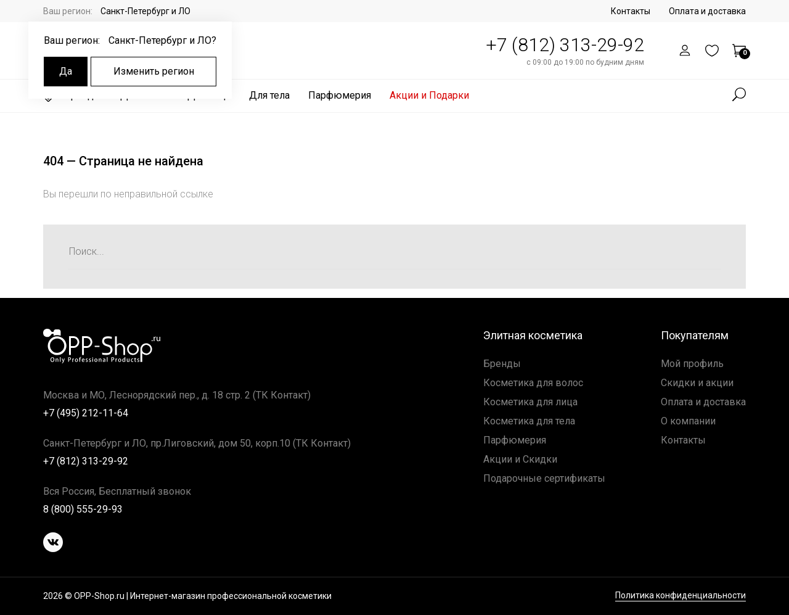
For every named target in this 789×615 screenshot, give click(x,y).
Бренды (502, 363)
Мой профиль (692, 363)
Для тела (269, 95)
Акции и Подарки (429, 95)
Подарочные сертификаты (544, 478)
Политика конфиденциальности (680, 595)
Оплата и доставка (707, 11)
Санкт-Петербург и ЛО (145, 11)
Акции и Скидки (520, 459)
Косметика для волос (533, 383)
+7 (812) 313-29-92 (565, 45)
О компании (688, 421)
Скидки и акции (697, 383)
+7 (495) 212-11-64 (85, 413)
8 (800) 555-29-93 (83, 509)
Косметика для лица (530, 402)
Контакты (630, 11)
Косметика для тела (529, 421)
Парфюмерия (339, 95)
